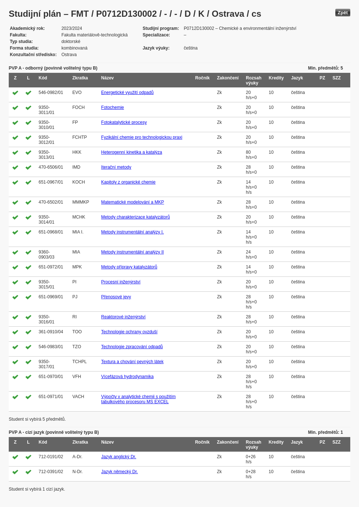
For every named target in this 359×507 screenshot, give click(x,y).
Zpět (343, 12)
